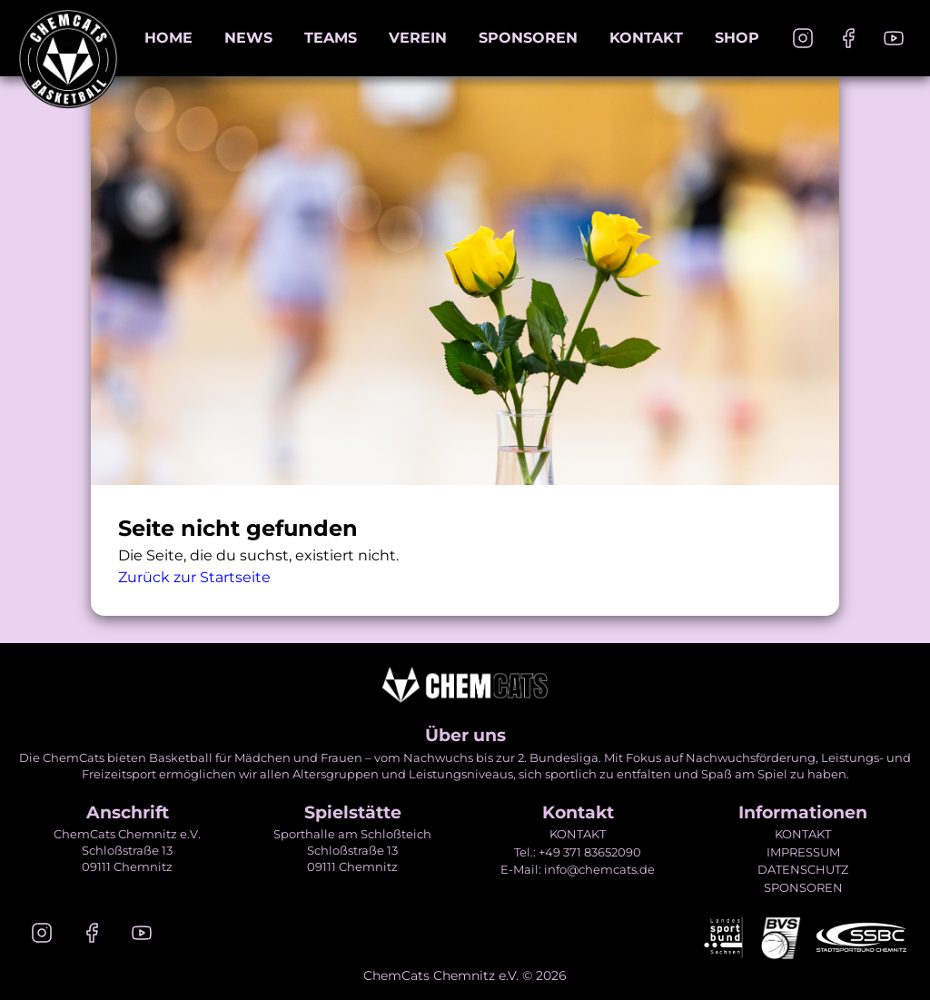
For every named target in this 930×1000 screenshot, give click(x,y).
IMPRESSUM (803, 852)
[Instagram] (803, 38)
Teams (330, 37)
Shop (737, 37)
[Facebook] (848, 38)
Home (168, 37)
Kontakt (646, 37)
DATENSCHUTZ (802, 869)
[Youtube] (894, 38)
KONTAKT (577, 834)
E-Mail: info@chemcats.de (577, 869)
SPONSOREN (803, 887)
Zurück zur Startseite (194, 577)
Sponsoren (528, 37)
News (248, 37)
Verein (418, 37)
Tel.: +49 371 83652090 (577, 852)
